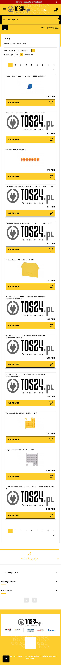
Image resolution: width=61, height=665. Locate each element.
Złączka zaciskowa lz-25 (16, 149)
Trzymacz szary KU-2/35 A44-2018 (20, 449)
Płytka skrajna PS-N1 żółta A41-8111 (20, 259)
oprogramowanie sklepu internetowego (39, 655)
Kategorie (10, 20)
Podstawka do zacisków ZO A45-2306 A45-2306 (25, 76)
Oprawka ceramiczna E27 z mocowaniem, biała (25, 112)
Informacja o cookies (13, 655)
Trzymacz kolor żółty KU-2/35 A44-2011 (22, 413)
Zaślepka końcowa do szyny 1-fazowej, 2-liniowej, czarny (29, 186)
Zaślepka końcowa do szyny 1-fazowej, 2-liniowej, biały (29, 223)
